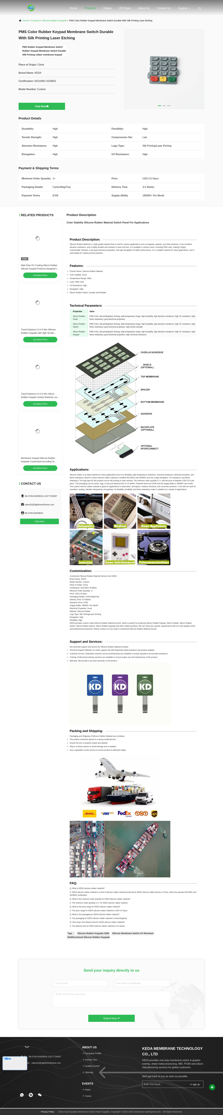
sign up (195, 1084)
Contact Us (164, 8)
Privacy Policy (47, 1112)
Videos (107, 8)
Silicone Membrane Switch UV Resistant (132, 933)
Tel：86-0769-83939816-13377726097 (41, 1056)
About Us (143, 8)
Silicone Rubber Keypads (54, 20)
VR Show (125, 8)
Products (90, 8)
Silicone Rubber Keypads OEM (93, 933)
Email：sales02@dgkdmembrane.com (41, 1063)
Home (73, 8)
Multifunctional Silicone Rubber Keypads (89, 937)
